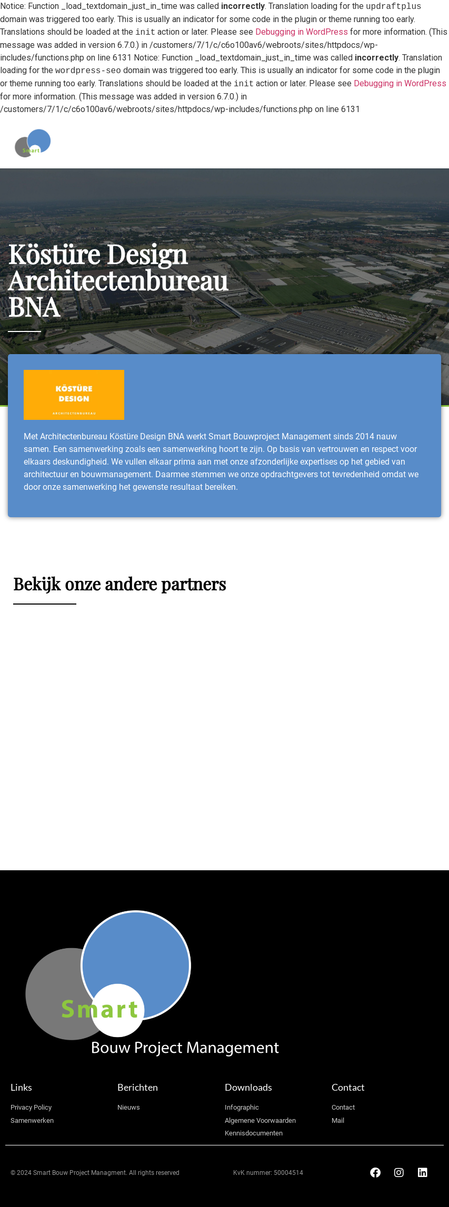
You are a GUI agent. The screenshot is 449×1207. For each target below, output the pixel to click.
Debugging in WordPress (301, 32)
